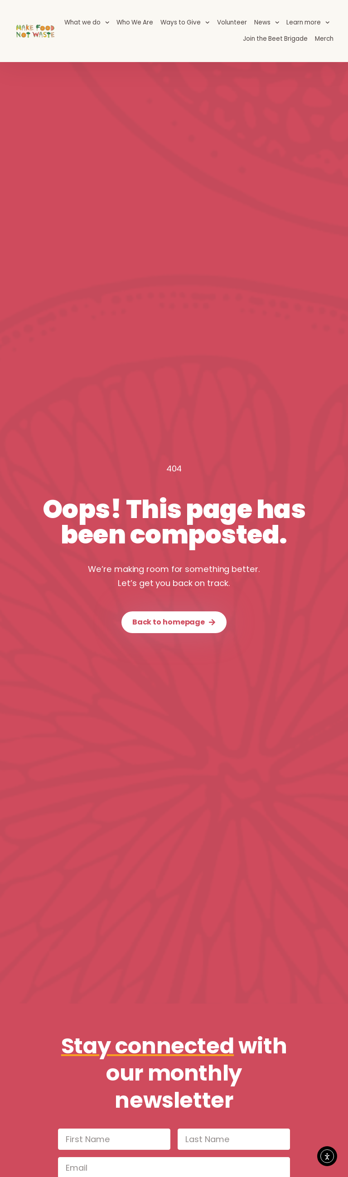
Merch (324, 38)
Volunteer (232, 22)
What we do (87, 22)
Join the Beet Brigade (275, 38)
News (267, 22)
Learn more (308, 22)
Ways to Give (185, 22)
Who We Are (134, 22)
